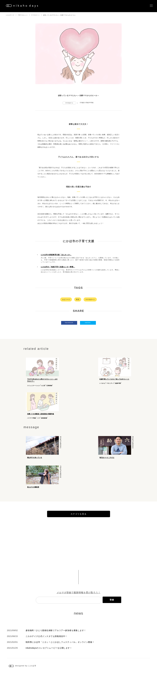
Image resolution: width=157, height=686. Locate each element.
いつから (102, 383)
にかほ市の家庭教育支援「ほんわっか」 (56, 255)
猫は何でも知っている (34, 459)
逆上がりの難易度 (33, 494)
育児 (77, 299)
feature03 (133, 444)
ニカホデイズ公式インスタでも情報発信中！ (46, 648)
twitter (88, 322)
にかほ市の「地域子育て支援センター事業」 (58, 267)
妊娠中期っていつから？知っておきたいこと (114, 379)
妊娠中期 (118, 383)
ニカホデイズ (10, 15)
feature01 (61, 444)
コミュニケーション (33, 385)
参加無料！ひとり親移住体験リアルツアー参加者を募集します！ (56, 642)
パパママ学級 (31, 418)
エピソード (66, 299)
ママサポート (35, 15)
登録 (112, 612)
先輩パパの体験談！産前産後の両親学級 (40, 414)
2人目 (43, 385)
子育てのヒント (23, 15)
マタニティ (110, 383)
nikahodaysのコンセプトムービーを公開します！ (49, 660)
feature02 (61, 479)
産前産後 (44, 418)
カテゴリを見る (79, 526)
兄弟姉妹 (49, 385)
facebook (69, 322)
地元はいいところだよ (106, 459)
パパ (38, 418)
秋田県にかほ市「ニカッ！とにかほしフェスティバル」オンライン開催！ (60, 654)
